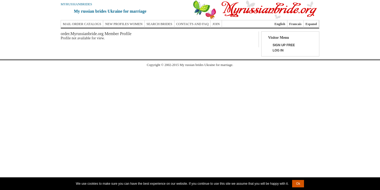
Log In (278, 50)
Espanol (311, 24)
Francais (295, 24)
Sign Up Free (284, 45)
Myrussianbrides (76, 4)
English (279, 24)
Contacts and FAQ (192, 24)
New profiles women (123, 24)
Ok (298, 184)
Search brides (159, 24)
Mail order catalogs (82, 24)
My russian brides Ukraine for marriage (110, 11)
